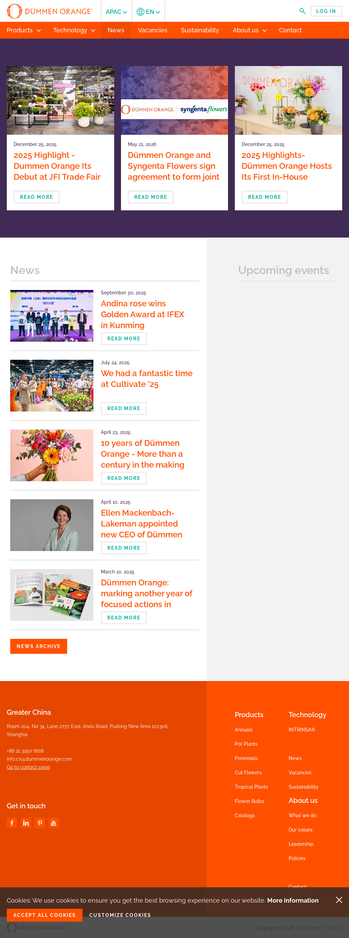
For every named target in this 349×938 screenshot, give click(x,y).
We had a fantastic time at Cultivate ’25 (147, 378)
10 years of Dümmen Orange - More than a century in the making (142, 454)
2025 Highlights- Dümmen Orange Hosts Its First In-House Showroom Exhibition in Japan (287, 177)
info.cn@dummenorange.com (39, 759)
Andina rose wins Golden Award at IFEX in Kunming (142, 314)
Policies (297, 858)
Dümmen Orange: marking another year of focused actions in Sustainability (146, 599)
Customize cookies (120, 915)
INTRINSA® (302, 729)
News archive (39, 646)
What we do (302, 815)
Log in (326, 11)
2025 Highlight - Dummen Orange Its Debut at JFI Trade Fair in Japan (57, 171)
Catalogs (245, 815)
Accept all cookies (44, 915)
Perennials (246, 758)
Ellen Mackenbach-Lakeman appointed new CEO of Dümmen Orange (141, 529)
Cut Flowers (248, 772)
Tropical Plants (251, 787)
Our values (301, 829)
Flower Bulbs (249, 801)
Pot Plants (246, 744)
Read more (36, 197)
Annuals (244, 729)
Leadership (301, 844)
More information (293, 900)
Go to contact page (28, 767)
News (295, 758)
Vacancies (300, 772)
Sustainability (304, 787)
